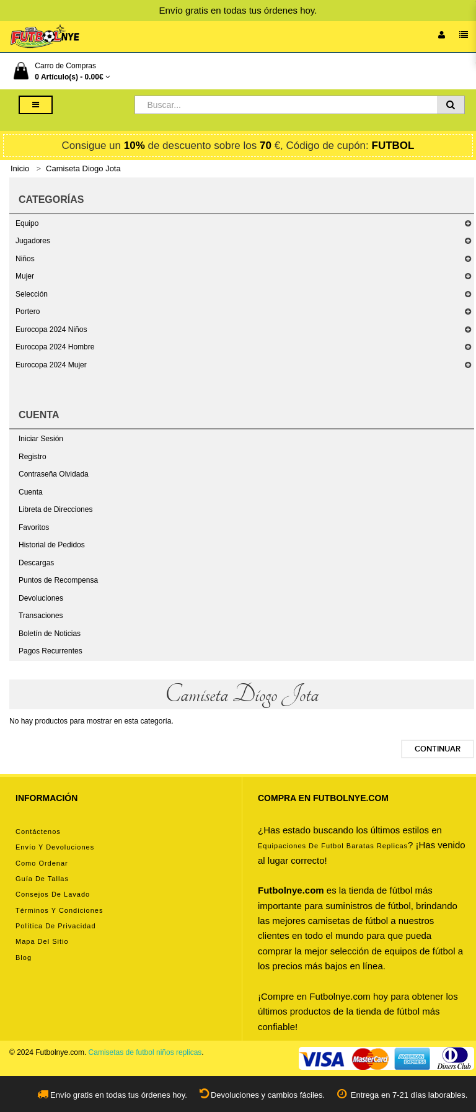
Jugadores (32, 240)
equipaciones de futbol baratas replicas (333, 846)
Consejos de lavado (52, 894)
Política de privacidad (55, 926)
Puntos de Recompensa (58, 580)
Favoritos (34, 527)
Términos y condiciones (59, 910)
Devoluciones (41, 598)
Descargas (36, 562)
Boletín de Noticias (50, 633)
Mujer (24, 276)
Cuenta (31, 492)
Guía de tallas (42, 878)
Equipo (26, 223)
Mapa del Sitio (42, 941)
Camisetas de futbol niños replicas (145, 1052)
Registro (32, 456)
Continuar (438, 749)
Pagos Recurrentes (50, 651)
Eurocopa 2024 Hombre (54, 347)
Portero (27, 311)
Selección (31, 294)
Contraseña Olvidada (54, 474)
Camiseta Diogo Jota (83, 168)
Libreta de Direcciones (55, 509)
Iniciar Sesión (41, 438)
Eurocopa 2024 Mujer (51, 365)
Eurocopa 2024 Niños (51, 329)
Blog (23, 957)
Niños (25, 258)
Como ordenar (41, 863)
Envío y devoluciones (54, 847)
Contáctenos (38, 831)
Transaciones (41, 615)
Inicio (20, 168)
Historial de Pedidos (52, 544)
